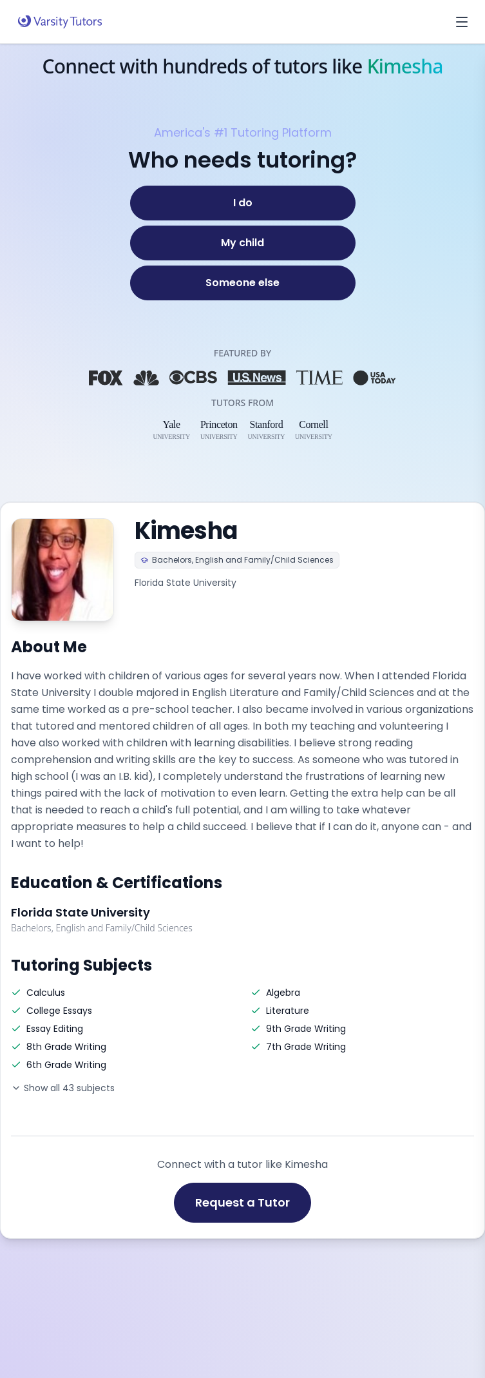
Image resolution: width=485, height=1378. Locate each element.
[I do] (243, 203)
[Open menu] (462, 22)
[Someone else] (243, 283)
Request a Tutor (242, 1202)
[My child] (243, 243)
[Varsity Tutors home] (59, 22)
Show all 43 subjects (63, 1088)
